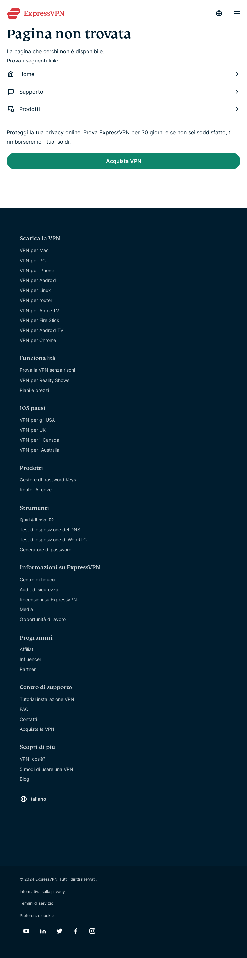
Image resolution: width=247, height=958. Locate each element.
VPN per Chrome (38, 340)
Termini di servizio (36, 903)
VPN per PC (33, 260)
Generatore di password (46, 549)
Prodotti (123, 109)
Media (26, 609)
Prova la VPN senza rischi (47, 370)
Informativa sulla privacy (42, 891)
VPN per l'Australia (39, 450)
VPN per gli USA (37, 420)
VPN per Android (38, 280)
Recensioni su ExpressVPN (48, 599)
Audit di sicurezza (39, 589)
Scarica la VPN (40, 238)
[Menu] (237, 13)
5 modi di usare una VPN (46, 769)
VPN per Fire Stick (39, 320)
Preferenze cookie (37, 915)
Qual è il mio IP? (37, 519)
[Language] (219, 13)
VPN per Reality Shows (44, 380)
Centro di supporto (46, 687)
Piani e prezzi (34, 390)
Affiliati (27, 649)
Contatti (28, 719)
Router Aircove (36, 489)
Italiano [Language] (37, 799)
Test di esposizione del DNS (50, 529)
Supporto (123, 92)
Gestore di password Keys (48, 479)
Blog (24, 779)
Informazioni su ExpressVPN (60, 567)
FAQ (24, 709)
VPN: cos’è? (32, 759)
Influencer (30, 659)
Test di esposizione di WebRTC (53, 539)
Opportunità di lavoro (43, 619)
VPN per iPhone (37, 270)
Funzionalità (37, 358)
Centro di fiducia (37, 579)
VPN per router (36, 300)
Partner (28, 669)
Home (123, 74)
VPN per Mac (34, 250)
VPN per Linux (35, 290)
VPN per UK (33, 430)
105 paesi (32, 408)
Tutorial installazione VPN (47, 699)
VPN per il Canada (39, 440)
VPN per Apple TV (39, 310)
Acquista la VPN (37, 729)
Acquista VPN (123, 161)
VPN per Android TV (41, 330)
